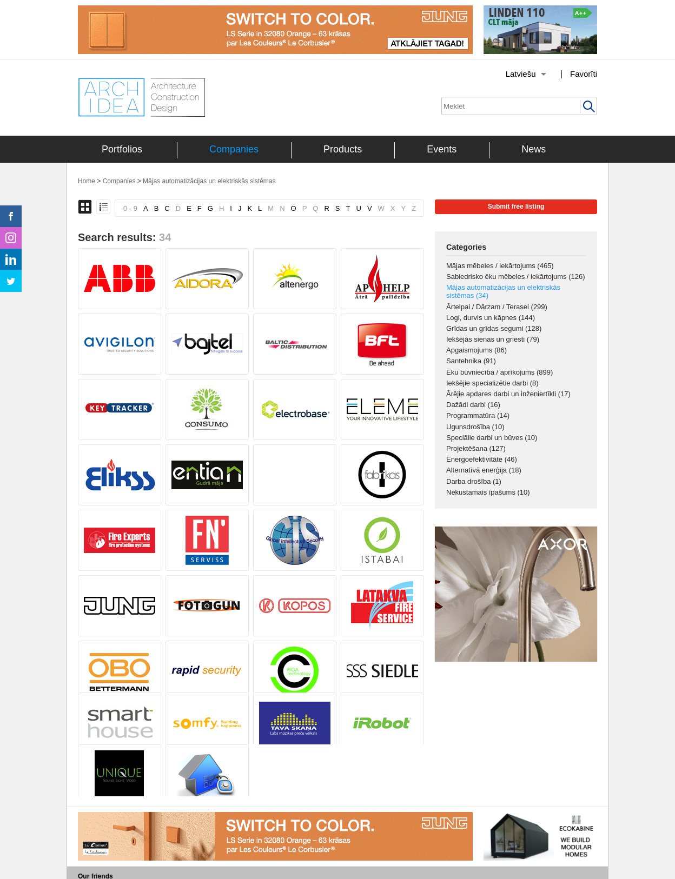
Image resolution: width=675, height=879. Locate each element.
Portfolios (122, 149)
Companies (234, 149)
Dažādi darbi (473, 405)
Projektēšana (476, 448)
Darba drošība (473, 481)
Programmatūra (477, 415)
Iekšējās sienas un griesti (492, 339)
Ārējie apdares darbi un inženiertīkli (508, 394)
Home (86, 181)
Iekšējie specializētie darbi (492, 383)
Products (342, 149)
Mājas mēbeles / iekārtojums (500, 266)
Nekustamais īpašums (488, 492)
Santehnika (471, 361)
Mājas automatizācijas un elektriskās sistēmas (209, 181)
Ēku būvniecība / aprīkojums (499, 372)
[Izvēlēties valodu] (512, 74)
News (533, 149)
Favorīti (583, 73)
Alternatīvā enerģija (483, 470)
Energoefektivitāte (481, 459)
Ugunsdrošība (475, 427)
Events (441, 149)
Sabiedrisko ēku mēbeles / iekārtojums (515, 276)
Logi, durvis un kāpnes (490, 318)
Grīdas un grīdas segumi (493, 328)
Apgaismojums (476, 350)
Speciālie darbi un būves (491, 438)
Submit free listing (516, 206)
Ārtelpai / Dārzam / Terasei (496, 307)
